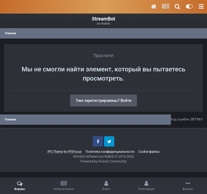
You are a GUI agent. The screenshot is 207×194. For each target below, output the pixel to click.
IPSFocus (74, 152)
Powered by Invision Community (104, 161)
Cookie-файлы (149, 152)
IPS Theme (55, 152)
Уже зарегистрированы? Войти (103, 100)
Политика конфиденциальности (109, 152)
